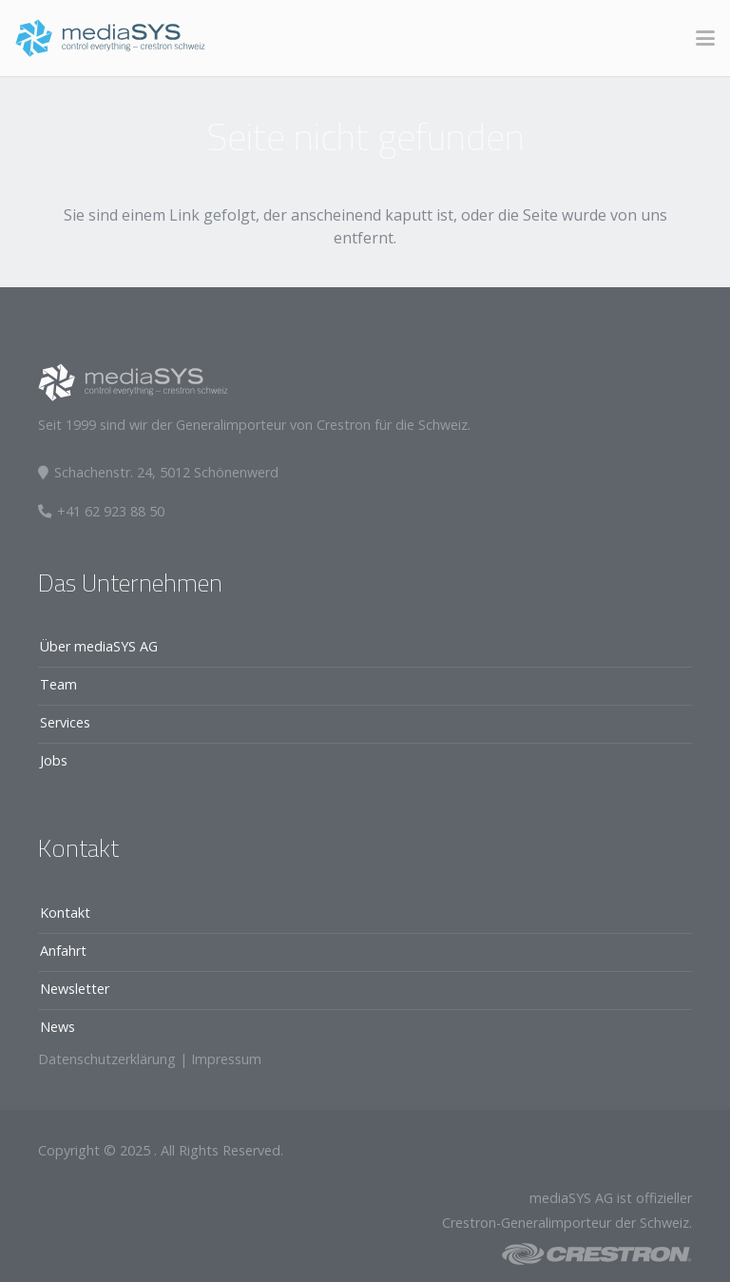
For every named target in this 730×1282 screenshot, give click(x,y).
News (57, 1027)
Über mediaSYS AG (99, 646)
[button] (705, 38)
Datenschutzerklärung (107, 1059)
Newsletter (74, 989)
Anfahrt (63, 951)
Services (65, 722)
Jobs (53, 760)
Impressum (226, 1059)
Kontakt (65, 912)
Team (58, 684)
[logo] (110, 38)
